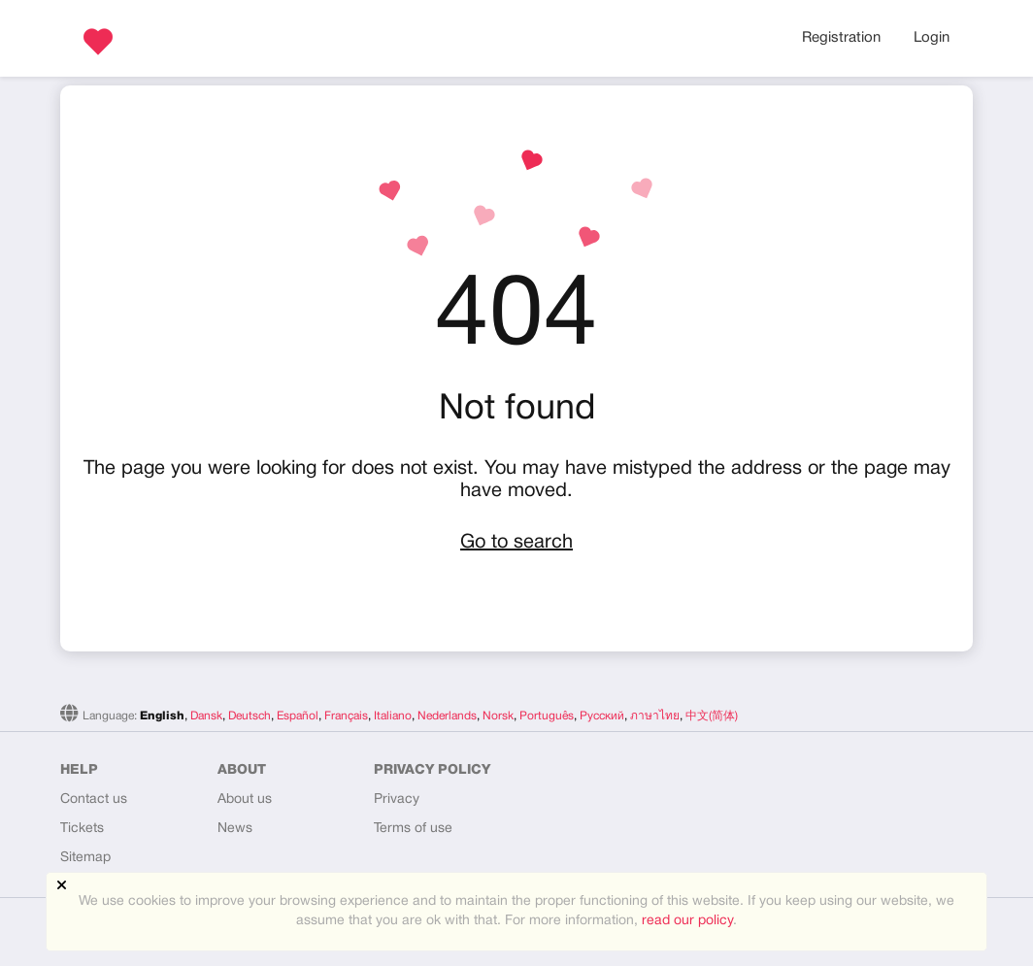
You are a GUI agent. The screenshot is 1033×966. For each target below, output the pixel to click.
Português (546, 716)
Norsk (498, 716)
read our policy (687, 921)
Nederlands (447, 716)
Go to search (516, 542)
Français (346, 716)
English (162, 716)
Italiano (393, 716)
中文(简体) (711, 716)
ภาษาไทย (655, 716)
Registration (841, 38)
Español (297, 716)
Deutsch (249, 716)
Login (932, 38)
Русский (602, 716)
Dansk (206, 716)
